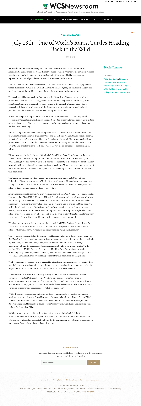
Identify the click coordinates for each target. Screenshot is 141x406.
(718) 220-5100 (88, 392)
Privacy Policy (57, 380)
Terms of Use (45, 380)
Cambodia (113, 79)
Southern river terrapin (120, 92)
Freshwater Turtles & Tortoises (117, 86)
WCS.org (109, 2)
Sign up (93, 363)
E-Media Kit (131, 2)
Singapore (123, 79)
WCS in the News (70, 20)
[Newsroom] (70, 6)
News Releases (37, 20)
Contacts (104, 20)
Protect (123, 82)
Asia (106, 79)
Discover (108, 82)
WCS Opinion (53, 20)
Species (116, 82)
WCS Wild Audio (88, 20)
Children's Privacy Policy (74, 380)
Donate (120, 2)
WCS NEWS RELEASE (70, 35)
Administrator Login (93, 380)
